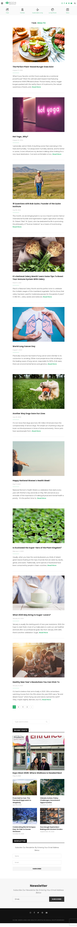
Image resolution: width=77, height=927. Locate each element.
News (67, 11)
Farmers (22, 11)
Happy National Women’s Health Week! (33, 481)
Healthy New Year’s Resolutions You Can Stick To (37, 686)
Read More (36, 87)
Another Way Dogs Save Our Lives (30, 414)
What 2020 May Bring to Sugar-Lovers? (32, 619)
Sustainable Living (37, 11)
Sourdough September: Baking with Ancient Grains (51, 832)
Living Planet (52, 11)
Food (7, 11)
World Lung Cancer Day (25, 347)
